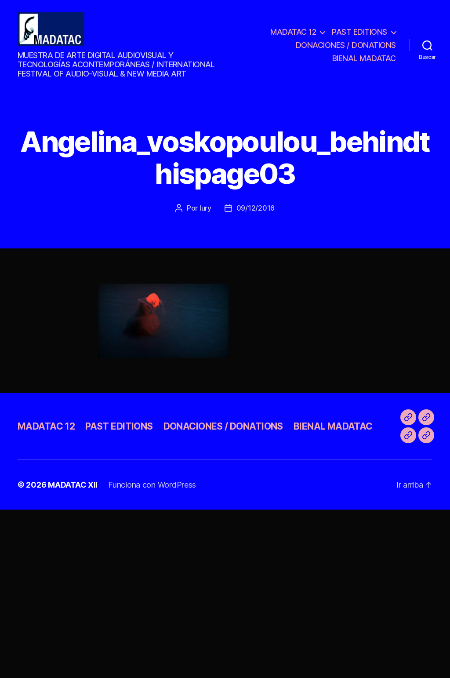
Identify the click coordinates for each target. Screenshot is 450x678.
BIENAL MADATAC (364, 60)
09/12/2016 (255, 213)
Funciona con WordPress (152, 490)
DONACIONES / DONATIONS (346, 47)
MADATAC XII (73, 490)
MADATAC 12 (293, 34)
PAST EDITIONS (359, 34)
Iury (205, 213)
